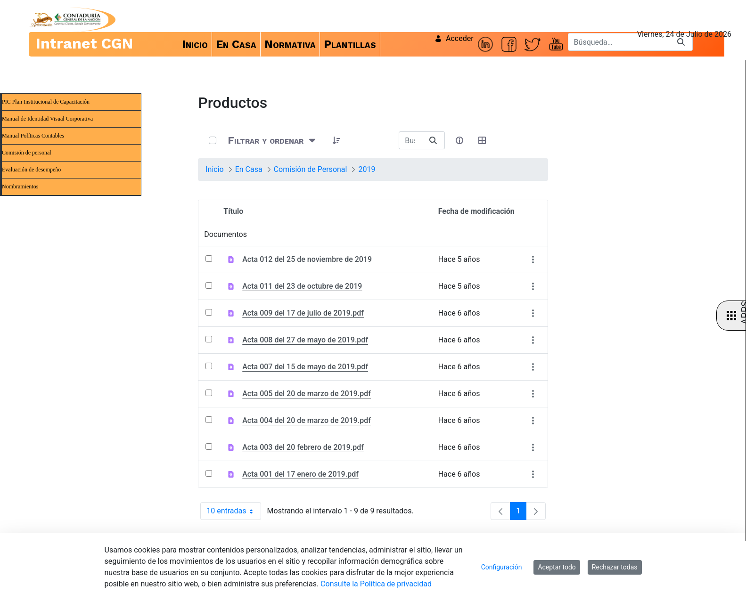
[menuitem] (195, 44)
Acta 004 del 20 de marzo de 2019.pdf (306, 420)
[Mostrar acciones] (533, 259)
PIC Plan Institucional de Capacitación (46, 101)
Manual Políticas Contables (33, 135)
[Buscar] (619, 42)
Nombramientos (20, 186)
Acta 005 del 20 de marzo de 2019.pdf (306, 393)
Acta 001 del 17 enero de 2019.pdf (300, 474)
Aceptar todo (556, 567)
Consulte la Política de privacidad (376, 583)
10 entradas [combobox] (233, 511)
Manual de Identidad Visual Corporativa (47, 118)
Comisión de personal (26, 152)
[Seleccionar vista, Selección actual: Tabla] (482, 140)
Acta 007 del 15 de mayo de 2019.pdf (305, 366)
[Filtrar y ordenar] (272, 140)
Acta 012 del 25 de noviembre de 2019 (307, 259)
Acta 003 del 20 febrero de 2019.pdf (303, 447)
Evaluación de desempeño (31, 169)
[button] (336, 140)
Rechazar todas (615, 567)
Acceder (454, 38)
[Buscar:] (410, 140)
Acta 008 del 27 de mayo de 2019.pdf (305, 339)
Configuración (501, 567)
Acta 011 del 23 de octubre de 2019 (302, 286)
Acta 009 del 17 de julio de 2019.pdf (303, 313)
